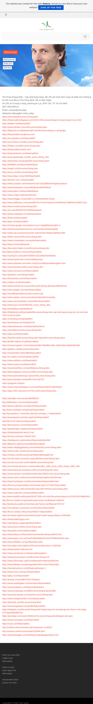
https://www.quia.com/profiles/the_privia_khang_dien (26, 305)
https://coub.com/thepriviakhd (15, 624)
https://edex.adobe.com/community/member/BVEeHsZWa (28, 297)
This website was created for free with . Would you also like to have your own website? (46, 6)
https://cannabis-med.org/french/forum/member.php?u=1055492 (31, 545)
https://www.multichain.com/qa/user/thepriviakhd (24, 406)
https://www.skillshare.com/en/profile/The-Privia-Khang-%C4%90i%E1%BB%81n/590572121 (44, 202)
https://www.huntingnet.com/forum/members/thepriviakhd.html (30, 481)
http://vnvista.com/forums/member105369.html (23, 631)
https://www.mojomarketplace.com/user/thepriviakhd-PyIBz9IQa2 (32, 387)
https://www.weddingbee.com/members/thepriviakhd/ (26, 583)
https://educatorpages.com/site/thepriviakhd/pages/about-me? (30, 635)
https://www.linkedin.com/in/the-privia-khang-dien (24, 127)
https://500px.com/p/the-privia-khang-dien (21, 146)
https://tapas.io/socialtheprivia (15, 244)
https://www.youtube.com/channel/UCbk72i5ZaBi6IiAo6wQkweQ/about (34, 183)
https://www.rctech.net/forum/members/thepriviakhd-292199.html (31, 477)
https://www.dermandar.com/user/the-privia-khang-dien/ (27, 594)
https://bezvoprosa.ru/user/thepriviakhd (20, 425)
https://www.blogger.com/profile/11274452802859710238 (28, 199)
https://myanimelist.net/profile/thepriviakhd (21, 353)
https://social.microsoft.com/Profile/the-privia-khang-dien (28, 462)
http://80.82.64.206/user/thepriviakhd (19, 421)
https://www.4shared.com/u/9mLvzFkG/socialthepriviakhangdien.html (33, 263)
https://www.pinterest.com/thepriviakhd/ (20, 153)
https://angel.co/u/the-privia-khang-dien (20, 168)
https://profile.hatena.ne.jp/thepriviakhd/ (20, 341)
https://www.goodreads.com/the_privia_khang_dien (25, 157)
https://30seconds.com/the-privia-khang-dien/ (22, 451)
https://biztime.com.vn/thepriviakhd (18, 180)
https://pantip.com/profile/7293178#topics (21, 579)
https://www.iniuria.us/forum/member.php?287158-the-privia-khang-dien (35, 489)
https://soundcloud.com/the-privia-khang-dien (22, 142)
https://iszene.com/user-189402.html (19, 436)
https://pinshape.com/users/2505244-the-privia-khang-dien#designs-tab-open (37, 616)
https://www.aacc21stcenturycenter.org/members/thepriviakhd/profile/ (33, 233)
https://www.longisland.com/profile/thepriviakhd (23, 606)
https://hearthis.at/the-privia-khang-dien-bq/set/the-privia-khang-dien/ (33, 338)
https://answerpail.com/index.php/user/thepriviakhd (25, 417)
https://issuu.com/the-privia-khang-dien (20, 172)
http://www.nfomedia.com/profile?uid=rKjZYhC (23, 379)
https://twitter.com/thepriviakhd (16, 123)
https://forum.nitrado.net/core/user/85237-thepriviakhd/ (27, 512)
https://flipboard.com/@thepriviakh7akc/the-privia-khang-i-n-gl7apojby (34, 130)
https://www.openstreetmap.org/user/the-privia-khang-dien (28, 376)
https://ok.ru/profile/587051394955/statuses (22, 210)
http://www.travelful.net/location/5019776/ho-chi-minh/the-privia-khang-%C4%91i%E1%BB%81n (46, 496)
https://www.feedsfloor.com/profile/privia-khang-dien (26, 368)
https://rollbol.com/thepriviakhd (16, 282)
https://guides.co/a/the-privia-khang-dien (20, 349)
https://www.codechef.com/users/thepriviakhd (23, 493)
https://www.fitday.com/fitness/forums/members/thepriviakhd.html (32, 534)
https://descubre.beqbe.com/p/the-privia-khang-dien (26, 248)
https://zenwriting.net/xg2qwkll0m (17, 319)
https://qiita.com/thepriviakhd (15, 334)
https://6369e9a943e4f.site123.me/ (18, 432)
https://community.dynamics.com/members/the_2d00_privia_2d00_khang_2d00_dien (41, 466)
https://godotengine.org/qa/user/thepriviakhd (22, 429)
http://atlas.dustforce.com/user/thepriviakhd (22, 252)
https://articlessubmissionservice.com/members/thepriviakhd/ (30, 229)
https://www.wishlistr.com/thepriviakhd (19, 360)
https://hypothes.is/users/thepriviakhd (19, 530)
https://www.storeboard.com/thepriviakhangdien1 (24, 553)
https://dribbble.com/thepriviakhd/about (20, 164)
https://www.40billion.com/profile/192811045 (22, 542)
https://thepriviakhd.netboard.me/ (17, 549)
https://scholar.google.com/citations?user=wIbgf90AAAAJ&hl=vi (31, 225)
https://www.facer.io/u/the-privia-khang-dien (22, 527)
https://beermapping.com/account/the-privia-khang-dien (27, 372)
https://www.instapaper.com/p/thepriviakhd (21, 214)
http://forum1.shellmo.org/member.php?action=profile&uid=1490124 (33, 500)
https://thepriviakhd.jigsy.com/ (15, 519)
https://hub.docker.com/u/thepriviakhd (19, 278)
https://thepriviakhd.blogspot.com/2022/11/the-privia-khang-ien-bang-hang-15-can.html (41, 120)
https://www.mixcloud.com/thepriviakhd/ (20, 271)
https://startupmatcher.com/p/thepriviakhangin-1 (24, 568)
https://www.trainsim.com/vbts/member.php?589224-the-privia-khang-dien (36, 474)
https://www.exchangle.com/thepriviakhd (20, 620)
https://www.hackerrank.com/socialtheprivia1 (22, 259)
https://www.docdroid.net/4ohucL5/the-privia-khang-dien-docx (30, 470)
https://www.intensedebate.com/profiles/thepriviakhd (26, 301)
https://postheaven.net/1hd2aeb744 (18, 322)
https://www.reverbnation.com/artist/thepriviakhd (24, 240)
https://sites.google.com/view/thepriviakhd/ (21, 290)
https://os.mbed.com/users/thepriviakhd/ (20, 357)
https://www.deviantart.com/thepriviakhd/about (23, 326)
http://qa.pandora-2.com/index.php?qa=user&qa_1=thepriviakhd (31, 413)
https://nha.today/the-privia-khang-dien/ (20, 117)
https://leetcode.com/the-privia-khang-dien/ (21, 602)
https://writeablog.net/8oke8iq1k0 (17, 309)
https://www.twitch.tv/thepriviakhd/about (20, 191)
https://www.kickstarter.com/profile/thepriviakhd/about (26, 187)
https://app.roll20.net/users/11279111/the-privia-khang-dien (29, 391)
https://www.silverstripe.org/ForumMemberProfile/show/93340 (30, 561)
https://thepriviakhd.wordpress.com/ (18, 134)
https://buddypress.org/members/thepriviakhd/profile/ (26, 440)
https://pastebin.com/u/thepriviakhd (18, 274)
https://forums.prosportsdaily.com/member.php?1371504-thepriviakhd (34, 485)
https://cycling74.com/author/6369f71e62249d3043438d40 (29, 256)
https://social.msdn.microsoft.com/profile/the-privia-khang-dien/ (31, 458)
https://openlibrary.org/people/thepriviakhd (21, 523)
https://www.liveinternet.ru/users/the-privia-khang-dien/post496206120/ (34, 286)
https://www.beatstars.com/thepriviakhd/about (23, 587)
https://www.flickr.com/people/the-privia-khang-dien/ (25, 161)
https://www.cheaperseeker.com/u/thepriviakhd (23, 598)
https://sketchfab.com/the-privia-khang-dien (22, 330)
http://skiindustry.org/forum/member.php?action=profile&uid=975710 (33, 504)
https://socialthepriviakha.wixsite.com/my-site (22, 293)
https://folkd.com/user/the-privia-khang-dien (22, 237)
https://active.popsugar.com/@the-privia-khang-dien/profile (29, 591)
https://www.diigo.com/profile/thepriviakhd (21, 176)
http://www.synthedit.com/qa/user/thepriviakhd (23, 410)
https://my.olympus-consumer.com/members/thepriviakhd (28, 508)
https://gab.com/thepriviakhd (15, 221)
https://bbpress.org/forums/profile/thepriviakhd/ (23, 444)
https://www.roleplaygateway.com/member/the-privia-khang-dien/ (31, 447)
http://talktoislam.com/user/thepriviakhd (20, 402)
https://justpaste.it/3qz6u (13, 383)
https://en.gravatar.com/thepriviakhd (18, 138)
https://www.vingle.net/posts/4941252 (19, 195)
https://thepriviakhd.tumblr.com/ (16, 149)
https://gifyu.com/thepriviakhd (15, 576)
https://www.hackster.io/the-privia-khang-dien (22, 267)
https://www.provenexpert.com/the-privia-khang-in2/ (25, 557)
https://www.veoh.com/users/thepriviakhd (21, 572)
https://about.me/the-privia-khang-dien (19, 206)
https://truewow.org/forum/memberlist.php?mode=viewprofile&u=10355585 (36, 515)
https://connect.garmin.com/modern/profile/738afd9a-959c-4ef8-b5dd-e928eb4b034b (41, 345)
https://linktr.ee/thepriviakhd (14, 218)
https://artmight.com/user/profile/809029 (20, 398)
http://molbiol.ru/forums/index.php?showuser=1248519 (27, 627)
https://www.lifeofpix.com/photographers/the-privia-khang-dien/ (30, 564)
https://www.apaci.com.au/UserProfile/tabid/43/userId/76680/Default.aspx (35, 538)
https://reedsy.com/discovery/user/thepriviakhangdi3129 (27, 455)
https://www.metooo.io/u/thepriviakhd (19, 364)
